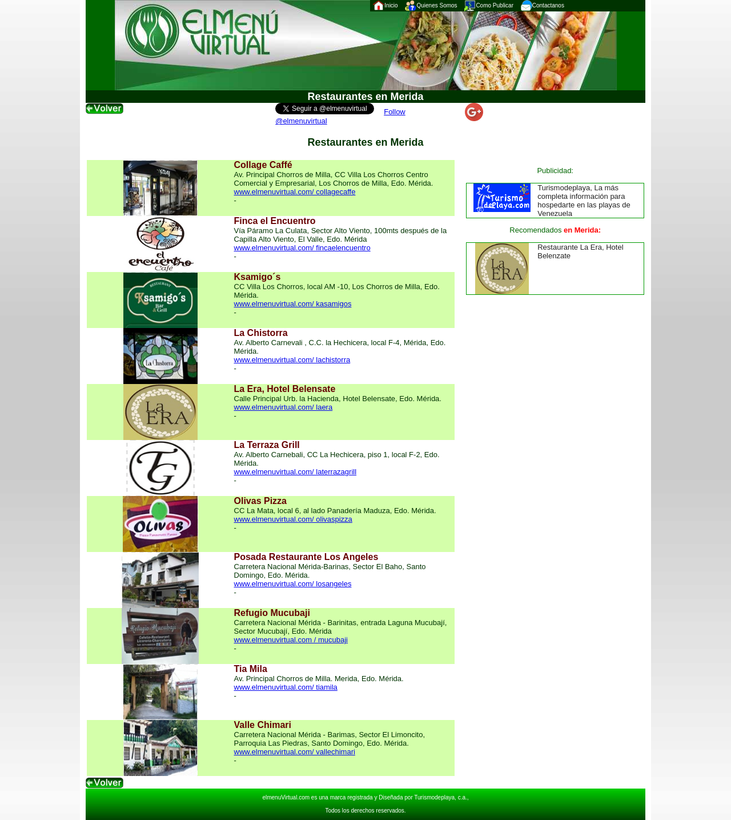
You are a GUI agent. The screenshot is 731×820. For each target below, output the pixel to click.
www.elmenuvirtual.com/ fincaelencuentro (302, 247)
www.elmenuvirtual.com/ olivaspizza (293, 519)
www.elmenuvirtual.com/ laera (283, 407)
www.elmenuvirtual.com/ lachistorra (292, 359)
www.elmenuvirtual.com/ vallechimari (294, 751)
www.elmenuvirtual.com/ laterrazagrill (295, 471)
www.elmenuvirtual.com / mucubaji (291, 639)
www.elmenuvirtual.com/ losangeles (293, 583)
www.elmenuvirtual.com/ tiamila (286, 687)
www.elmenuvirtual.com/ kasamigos (293, 303)
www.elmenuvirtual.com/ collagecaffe (295, 191)
